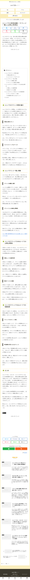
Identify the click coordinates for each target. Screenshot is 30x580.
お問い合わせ (15, 574)
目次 (7, 70)
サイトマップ (24, 574)
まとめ (7, 97)
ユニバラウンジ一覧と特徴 (11, 78)
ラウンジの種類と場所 (12, 80)
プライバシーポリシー (15, 576)
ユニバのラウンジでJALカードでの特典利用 (15, 92)
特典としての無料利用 (12, 88)
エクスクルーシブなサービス (13, 77)
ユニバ (4, 413)
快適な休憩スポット (11, 75)
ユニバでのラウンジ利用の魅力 (12, 73)
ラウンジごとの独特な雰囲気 (13, 82)
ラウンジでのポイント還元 (13, 93)
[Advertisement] (15, 58)
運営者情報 (5, 574)
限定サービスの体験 (11, 90)
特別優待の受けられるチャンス (14, 95)
